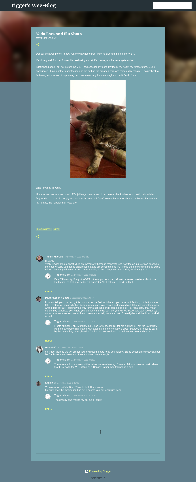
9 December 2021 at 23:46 (82, 298)
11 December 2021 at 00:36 (83, 395)
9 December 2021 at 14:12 (77, 257)
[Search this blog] (175, 5)
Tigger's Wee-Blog (33, 5)
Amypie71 (51, 347)
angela (49, 382)
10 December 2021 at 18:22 (66, 383)
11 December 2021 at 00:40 (83, 321)
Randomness (43, 229)
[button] (38, 44)
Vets (56, 229)
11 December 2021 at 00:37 (83, 360)
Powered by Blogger (98, 471)
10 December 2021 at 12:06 (70, 347)
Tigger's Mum (62, 274)
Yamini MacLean (54, 256)
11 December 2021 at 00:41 (83, 275)
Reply (48, 291)
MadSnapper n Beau (57, 297)
